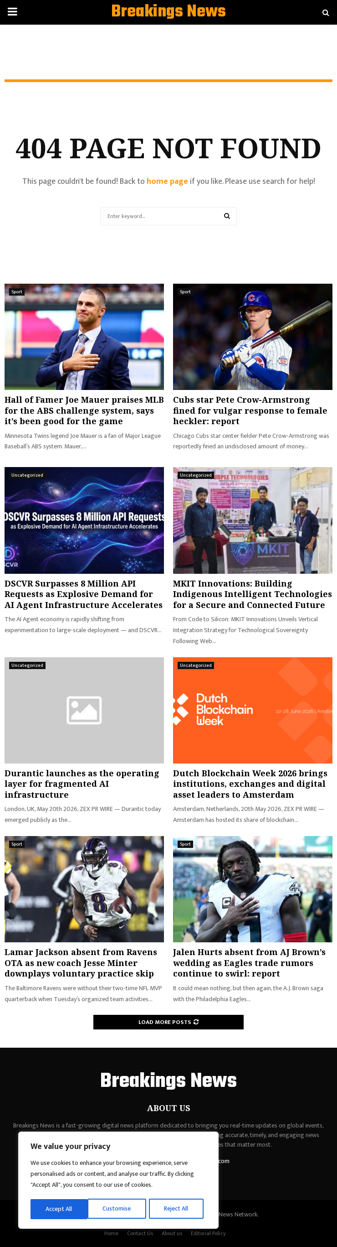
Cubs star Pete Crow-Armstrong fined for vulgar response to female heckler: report (250, 410)
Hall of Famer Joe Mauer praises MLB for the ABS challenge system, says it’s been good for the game (84, 410)
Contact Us (140, 1233)
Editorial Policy (208, 1233)
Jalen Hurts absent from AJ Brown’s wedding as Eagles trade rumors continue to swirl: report (249, 962)
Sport (16, 292)
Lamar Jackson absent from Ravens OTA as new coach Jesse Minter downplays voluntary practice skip (81, 962)
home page (167, 181)
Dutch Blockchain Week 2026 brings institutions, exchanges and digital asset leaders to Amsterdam (250, 784)
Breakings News (168, 12)
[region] (118, 1181)
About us (172, 1233)
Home (111, 1233)
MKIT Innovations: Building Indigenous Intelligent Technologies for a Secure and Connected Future (252, 594)
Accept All (178, 1209)
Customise (60, 1209)
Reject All (120, 1209)
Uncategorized (27, 475)
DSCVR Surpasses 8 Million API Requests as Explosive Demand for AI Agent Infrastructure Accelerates (84, 594)
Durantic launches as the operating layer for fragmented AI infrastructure (82, 784)
